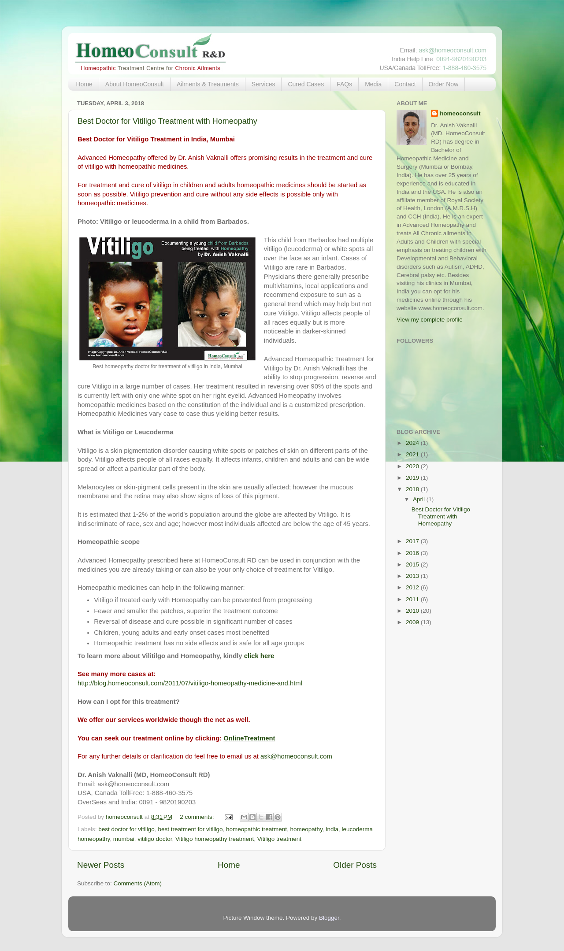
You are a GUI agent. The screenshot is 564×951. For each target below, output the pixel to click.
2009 (413, 622)
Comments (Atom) (138, 883)
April (420, 499)
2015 (413, 564)
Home (84, 84)
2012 (413, 587)
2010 (413, 610)
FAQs (344, 84)
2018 (413, 489)
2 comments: (197, 817)
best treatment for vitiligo (190, 829)
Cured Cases (306, 84)
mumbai (123, 839)
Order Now (444, 84)
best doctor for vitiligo (126, 829)
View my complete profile (430, 319)
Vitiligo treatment (279, 839)
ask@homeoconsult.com (296, 756)
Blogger (329, 917)
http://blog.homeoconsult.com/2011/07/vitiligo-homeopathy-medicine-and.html (190, 683)
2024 (413, 443)
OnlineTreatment (249, 738)
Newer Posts (100, 865)
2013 (413, 576)
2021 (413, 454)
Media (373, 84)
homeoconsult (460, 113)
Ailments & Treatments (208, 84)
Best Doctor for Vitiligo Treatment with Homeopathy (167, 121)
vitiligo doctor (154, 839)
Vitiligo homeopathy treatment (214, 839)
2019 (413, 477)
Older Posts (355, 865)
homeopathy (306, 829)
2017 (413, 541)
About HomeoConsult (134, 84)
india (332, 829)
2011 (413, 599)
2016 (413, 553)
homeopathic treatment (256, 829)
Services (263, 84)
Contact (405, 84)
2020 (413, 466)
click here (259, 655)
